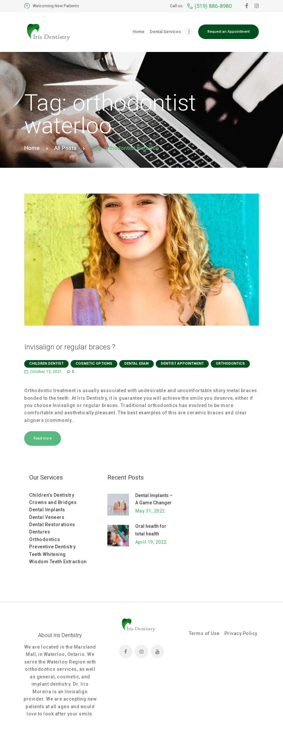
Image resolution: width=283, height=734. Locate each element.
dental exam (136, 363)
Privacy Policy (240, 633)
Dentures (39, 531)
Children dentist (46, 363)
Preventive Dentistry (52, 546)
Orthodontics (44, 539)
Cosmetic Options (94, 363)
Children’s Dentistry (51, 495)
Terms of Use (204, 633)
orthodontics (230, 363)
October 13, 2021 (46, 371)
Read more (42, 438)
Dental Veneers (46, 517)
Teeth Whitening (47, 554)
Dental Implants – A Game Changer (154, 499)
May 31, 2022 (150, 511)
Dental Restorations (52, 524)
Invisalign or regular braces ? (69, 347)
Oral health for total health (150, 530)
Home (32, 148)
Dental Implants (47, 509)
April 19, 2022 (151, 542)
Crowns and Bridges (53, 502)
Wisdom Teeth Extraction (58, 561)
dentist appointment (182, 363)
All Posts (65, 148)
